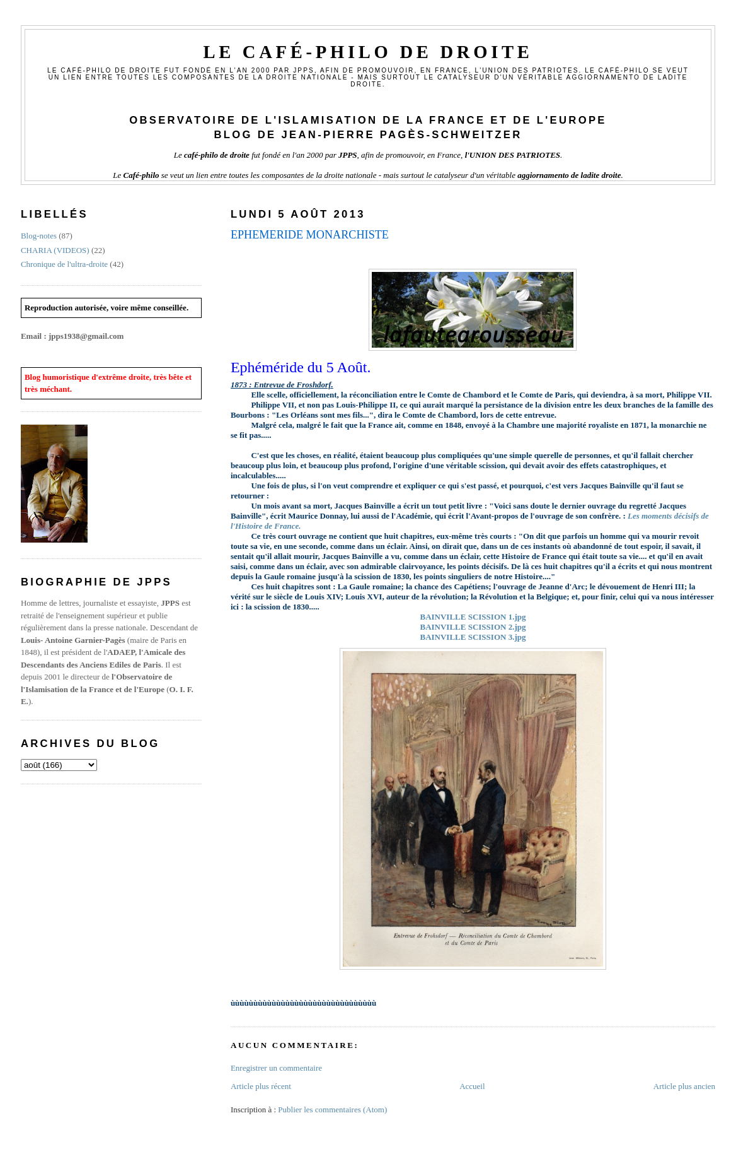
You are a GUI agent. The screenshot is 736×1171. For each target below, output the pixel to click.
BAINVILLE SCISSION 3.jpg (473, 637)
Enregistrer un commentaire (276, 1068)
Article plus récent (261, 1086)
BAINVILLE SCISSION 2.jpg (473, 627)
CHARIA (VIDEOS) (55, 250)
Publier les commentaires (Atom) (332, 1109)
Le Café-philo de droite (367, 52)
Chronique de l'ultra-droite (64, 264)
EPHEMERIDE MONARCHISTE (310, 234)
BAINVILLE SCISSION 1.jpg (473, 616)
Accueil (472, 1086)
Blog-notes (39, 235)
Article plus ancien (684, 1086)
